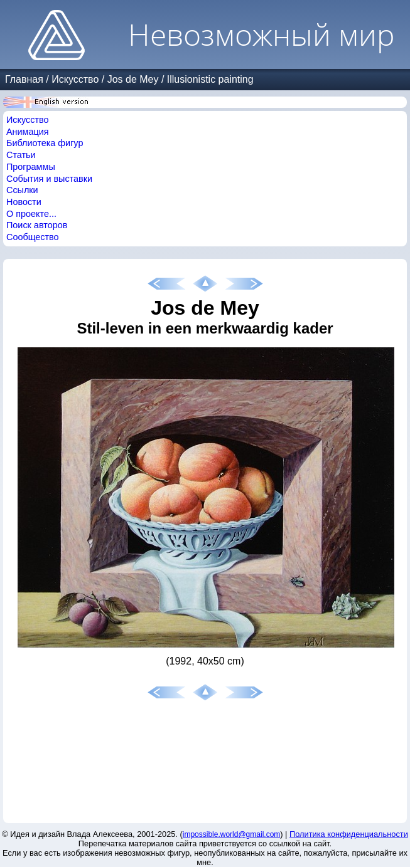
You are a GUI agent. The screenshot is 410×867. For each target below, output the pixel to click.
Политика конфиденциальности (348, 834)
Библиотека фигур (44, 143)
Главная (24, 79)
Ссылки (22, 190)
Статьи (21, 155)
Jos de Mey (133, 79)
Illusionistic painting (210, 79)
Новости (23, 202)
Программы (30, 167)
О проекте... (31, 214)
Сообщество (32, 237)
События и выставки (49, 179)
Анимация (27, 132)
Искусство (75, 79)
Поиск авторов (36, 225)
